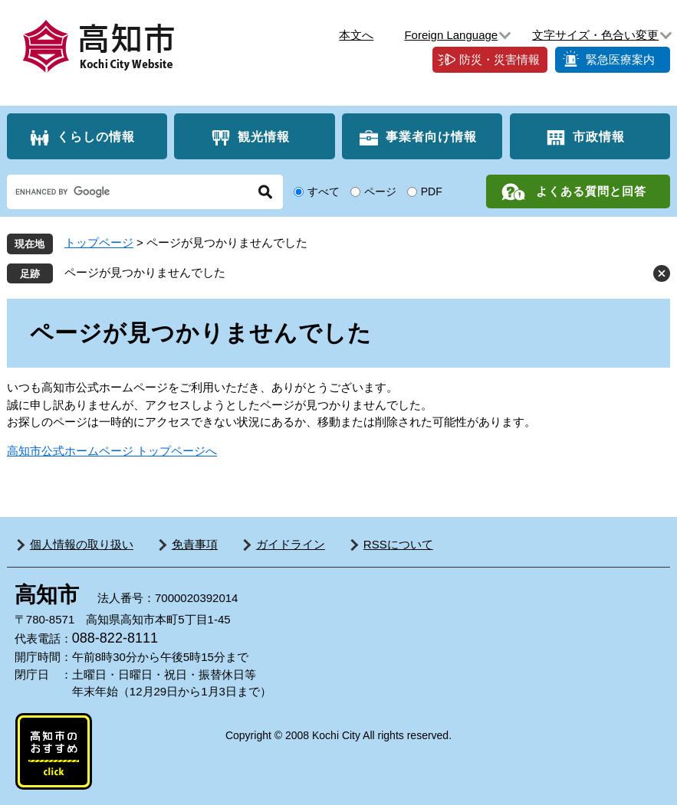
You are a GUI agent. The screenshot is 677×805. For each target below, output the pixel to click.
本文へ (356, 34)
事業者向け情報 (431, 136)
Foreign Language (451, 34)
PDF (431, 191)
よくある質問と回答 (591, 191)
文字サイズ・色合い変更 (595, 34)
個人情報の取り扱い (81, 544)
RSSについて (398, 544)
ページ (380, 191)
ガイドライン (290, 544)
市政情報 (599, 136)
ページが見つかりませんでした (144, 272)
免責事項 (195, 544)
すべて (323, 191)
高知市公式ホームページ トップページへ (112, 450)
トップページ (98, 242)
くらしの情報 (96, 136)
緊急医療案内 (620, 59)
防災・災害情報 (499, 59)
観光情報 (264, 136)
